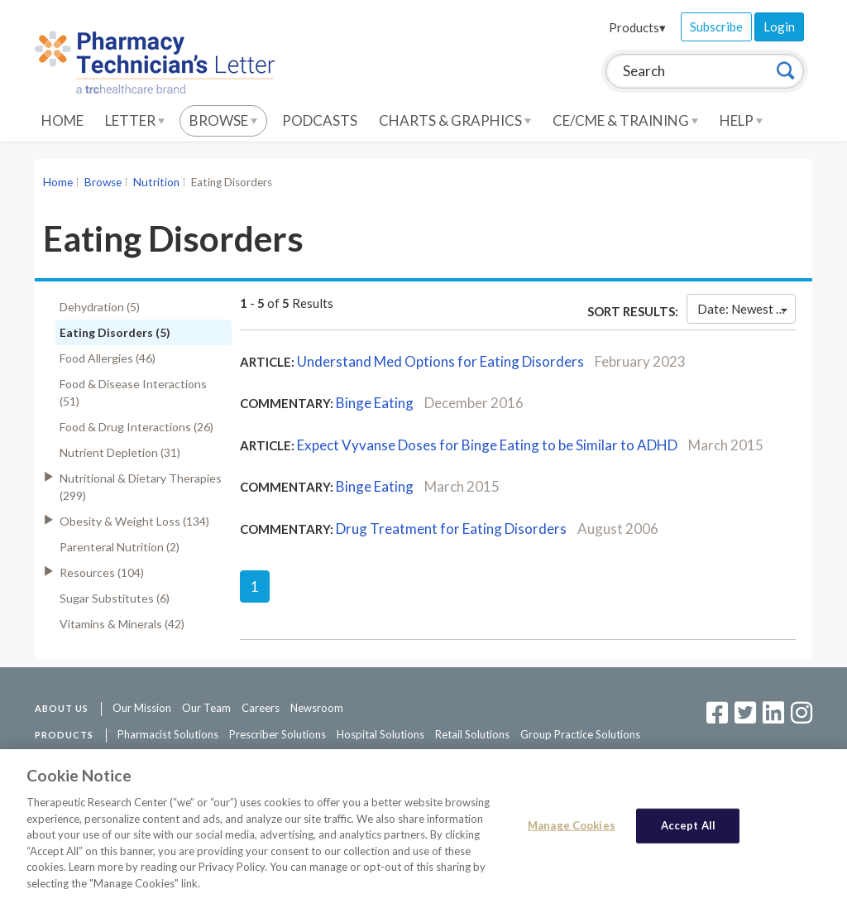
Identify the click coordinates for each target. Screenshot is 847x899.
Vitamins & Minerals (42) (122, 624)
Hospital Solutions (380, 734)
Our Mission (141, 707)
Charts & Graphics (455, 120)
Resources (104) (102, 572)
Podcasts (319, 120)
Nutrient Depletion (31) (120, 452)
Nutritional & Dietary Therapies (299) (141, 486)
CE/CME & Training (625, 120)
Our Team (206, 707)
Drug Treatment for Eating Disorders (451, 528)
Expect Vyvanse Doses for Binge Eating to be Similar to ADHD (487, 445)
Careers (261, 707)
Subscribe (716, 26)
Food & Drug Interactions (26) (136, 427)
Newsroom (316, 707)
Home (62, 120)
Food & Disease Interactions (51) (133, 392)
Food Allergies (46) (108, 358)
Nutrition (156, 182)
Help (741, 120)
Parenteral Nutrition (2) (119, 547)
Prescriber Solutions (277, 734)
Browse (223, 120)
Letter (135, 120)
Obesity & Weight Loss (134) (134, 521)
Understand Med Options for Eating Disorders (440, 361)
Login (779, 26)
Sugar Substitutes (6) (115, 598)
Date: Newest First (746, 308)
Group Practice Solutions (580, 734)
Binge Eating (375, 402)
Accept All (688, 829)
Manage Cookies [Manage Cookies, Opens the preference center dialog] (571, 829)
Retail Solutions (472, 734)
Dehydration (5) (100, 307)
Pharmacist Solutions (167, 734)
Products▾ (637, 27)
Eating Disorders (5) (115, 332)
